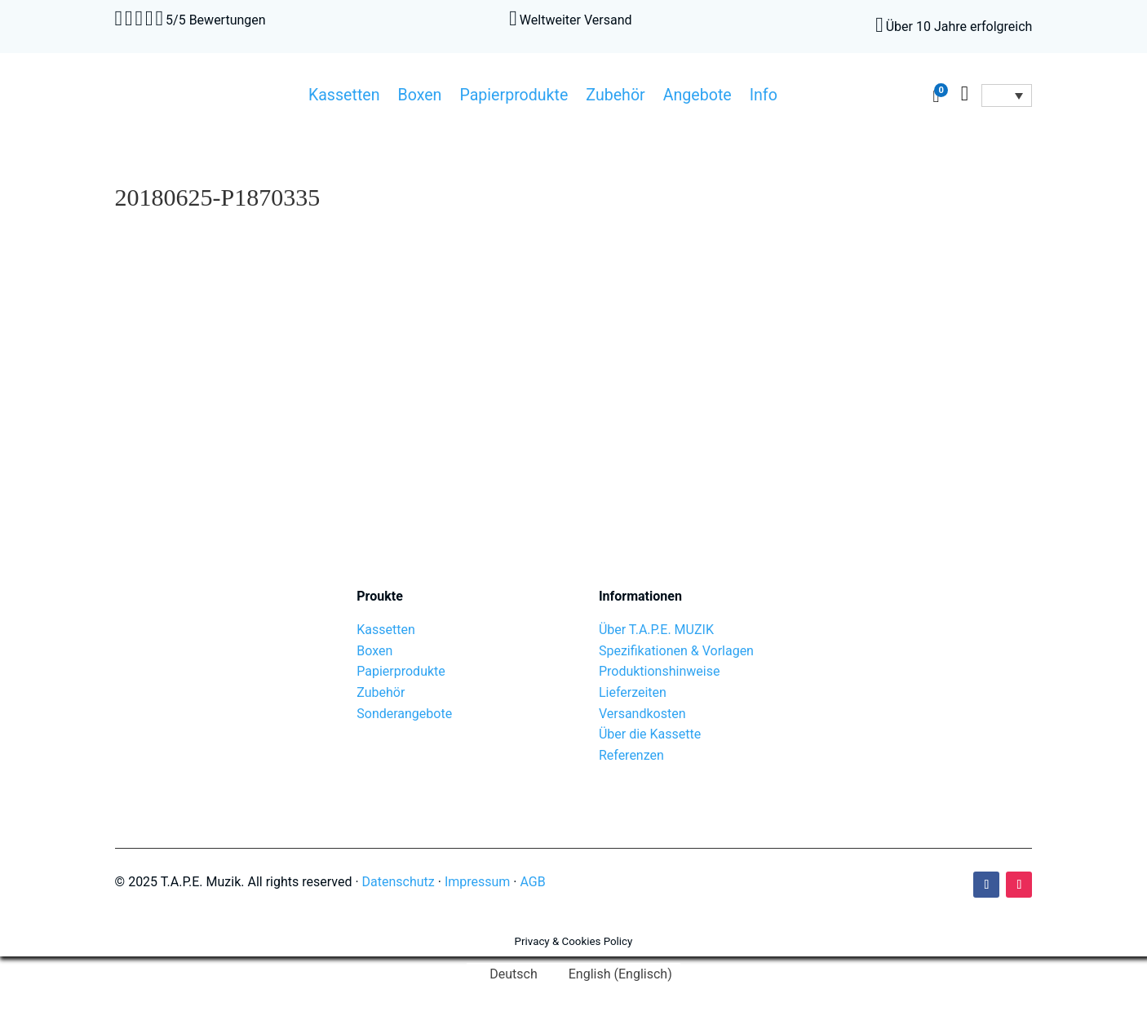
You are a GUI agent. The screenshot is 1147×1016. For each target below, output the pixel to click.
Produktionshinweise (659, 671)
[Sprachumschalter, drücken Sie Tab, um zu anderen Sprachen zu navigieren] (1006, 95)
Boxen (420, 97)
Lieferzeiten (632, 692)
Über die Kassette (650, 734)
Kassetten (344, 97)
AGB (533, 882)
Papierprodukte (513, 97)
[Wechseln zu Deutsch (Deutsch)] (506, 974)
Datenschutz (398, 882)
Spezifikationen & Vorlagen (676, 651)
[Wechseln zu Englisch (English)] (613, 974)
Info (763, 97)
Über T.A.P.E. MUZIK (656, 629)
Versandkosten (642, 713)
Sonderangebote (404, 713)
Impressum (478, 882)
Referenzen (631, 755)
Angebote (697, 97)
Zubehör (615, 97)
